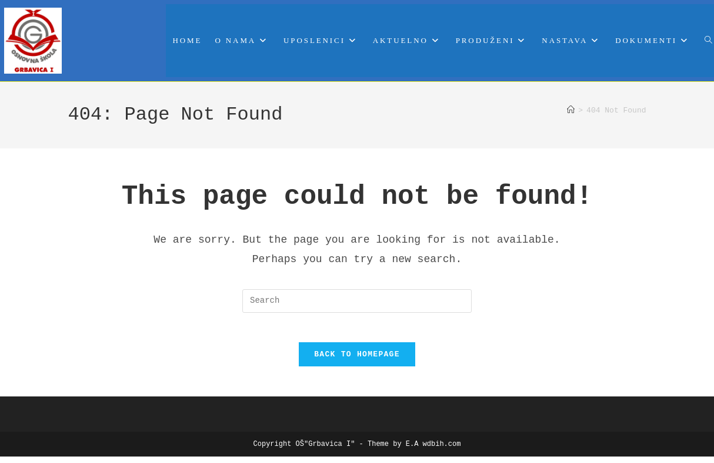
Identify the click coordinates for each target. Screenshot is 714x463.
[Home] (571, 110)
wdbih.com (442, 450)
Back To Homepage (357, 360)
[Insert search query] (357, 301)
